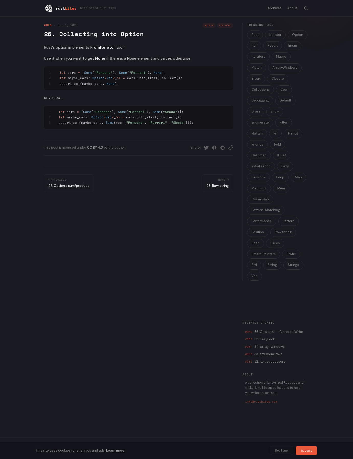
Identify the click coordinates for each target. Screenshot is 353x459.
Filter (284, 122)
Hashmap (259, 155)
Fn (275, 133)
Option (297, 35)
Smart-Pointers (263, 254)
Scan (255, 243)
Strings (293, 265)
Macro (281, 56)
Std (254, 265)
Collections (260, 89)
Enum (292, 45)
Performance (261, 221)
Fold (277, 144)
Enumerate (260, 122)
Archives (275, 8)
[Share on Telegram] (222, 147)
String (272, 265)
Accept (306, 450)
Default (285, 100)
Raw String (283, 232)
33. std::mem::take (264, 354)
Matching (259, 188)
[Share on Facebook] (214, 147)
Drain (255, 111)
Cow (284, 89)
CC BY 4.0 (95, 147)
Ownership (260, 199)
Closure (277, 78)
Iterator (275, 35)
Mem (281, 188)
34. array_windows (265, 346)
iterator (225, 25)
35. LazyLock (260, 339)
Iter (254, 45)
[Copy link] (230, 147)
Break (256, 78)
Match (256, 67)
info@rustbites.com (261, 401)
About (292, 8)
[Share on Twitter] (206, 147)
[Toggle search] (306, 8)
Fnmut (293, 133)
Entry (275, 111)
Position (257, 232)
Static (291, 254)
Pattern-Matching (265, 210)
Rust (255, 35)
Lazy (285, 166)
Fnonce (257, 144)
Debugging (260, 100)
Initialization (261, 166)
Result (273, 45)
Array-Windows (284, 67)
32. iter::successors (265, 361)
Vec (254, 276)
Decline (281, 450)
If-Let (281, 155)
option (209, 25)
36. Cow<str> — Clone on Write (274, 332)
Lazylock (258, 177)
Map (298, 177)
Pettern (288, 221)
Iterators (258, 56)
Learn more (115, 450)
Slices (275, 243)
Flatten (257, 133)
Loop (280, 177)
